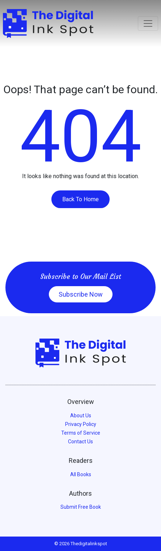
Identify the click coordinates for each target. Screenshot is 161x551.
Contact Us (80, 441)
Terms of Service (80, 433)
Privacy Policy (80, 424)
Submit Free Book (80, 507)
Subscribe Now (81, 294)
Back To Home (80, 199)
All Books (80, 474)
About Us (80, 415)
